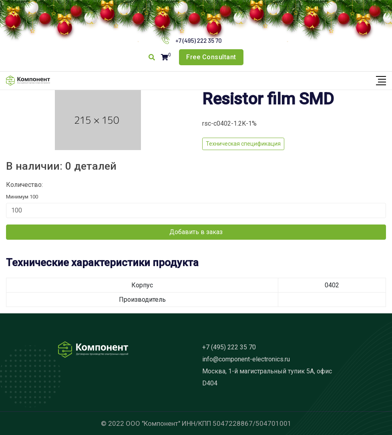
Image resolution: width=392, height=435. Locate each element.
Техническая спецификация (243, 143)
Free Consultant (211, 57)
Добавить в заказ (196, 232)
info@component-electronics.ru (246, 359)
